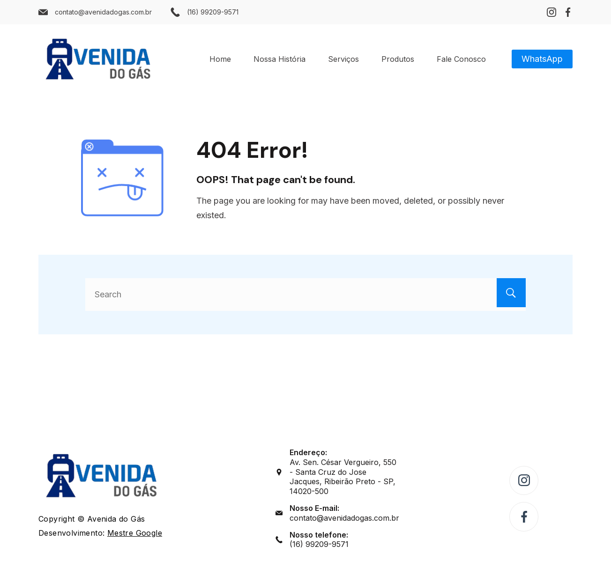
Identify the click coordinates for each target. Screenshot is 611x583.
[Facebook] (568, 12)
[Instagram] (551, 12)
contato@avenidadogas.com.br (103, 12)
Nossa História (279, 59)
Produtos (397, 59)
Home (220, 59)
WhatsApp (542, 59)
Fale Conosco (461, 59)
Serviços (343, 59)
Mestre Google (134, 533)
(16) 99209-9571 (212, 12)
